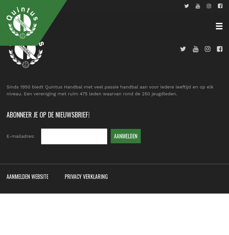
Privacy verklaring (86, 176)
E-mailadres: (21, 136)
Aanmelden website (27, 176)
